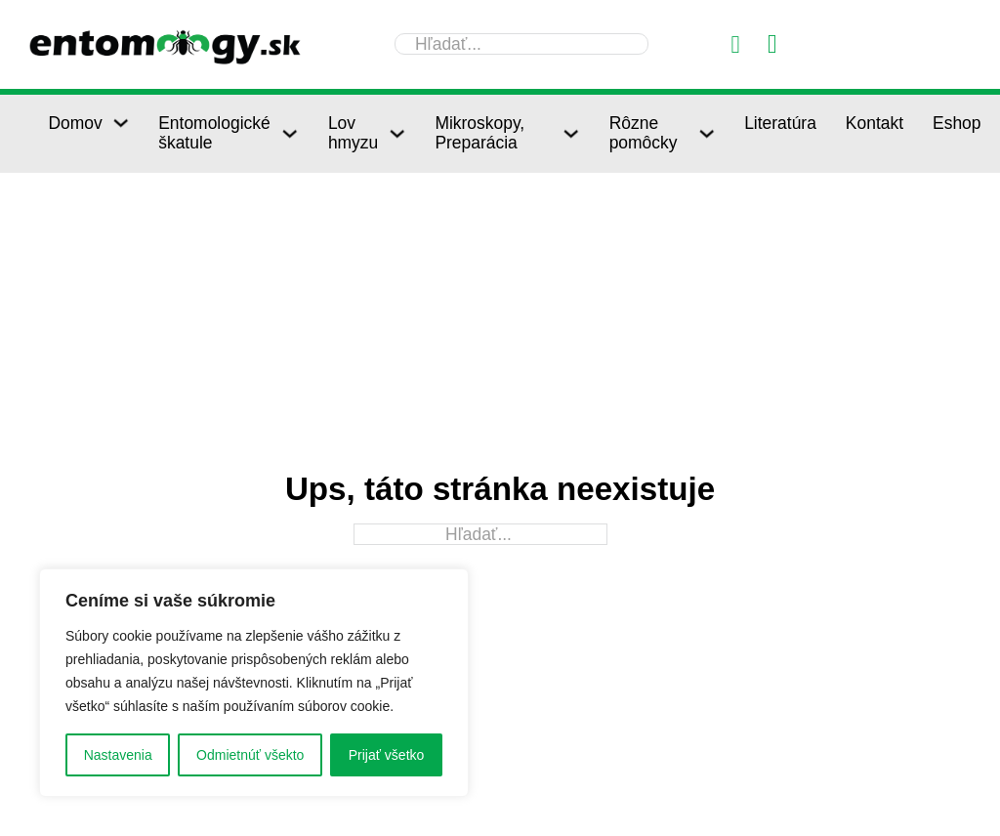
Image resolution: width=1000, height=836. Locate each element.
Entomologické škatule (214, 132)
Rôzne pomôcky (643, 132)
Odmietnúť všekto (250, 755)
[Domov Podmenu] (120, 122)
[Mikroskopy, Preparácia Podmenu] (570, 133)
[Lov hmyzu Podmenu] (397, 133)
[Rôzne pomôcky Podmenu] (706, 133)
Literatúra (780, 123)
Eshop (957, 123)
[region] (254, 682)
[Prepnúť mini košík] (772, 44)
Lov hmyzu (353, 132)
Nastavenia (118, 755)
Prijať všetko (387, 755)
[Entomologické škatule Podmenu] (289, 133)
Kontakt (874, 123)
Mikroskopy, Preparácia (479, 132)
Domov (75, 123)
